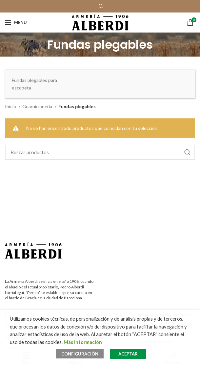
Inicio (11, 106)
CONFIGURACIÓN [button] (79, 353)
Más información (83, 342)
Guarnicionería (37, 106)
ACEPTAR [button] (128, 353)
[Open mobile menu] (16, 22)
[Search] (100, 152)
